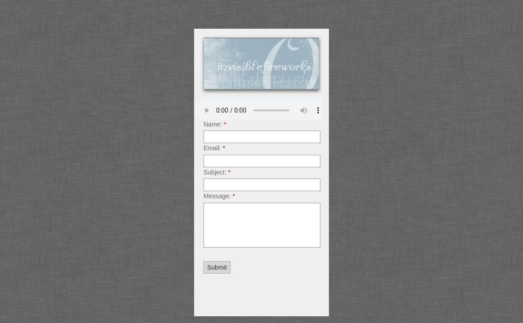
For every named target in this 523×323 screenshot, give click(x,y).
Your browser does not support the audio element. (262, 110)
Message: (219, 196)
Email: (214, 148)
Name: (215, 124)
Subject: (217, 172)
